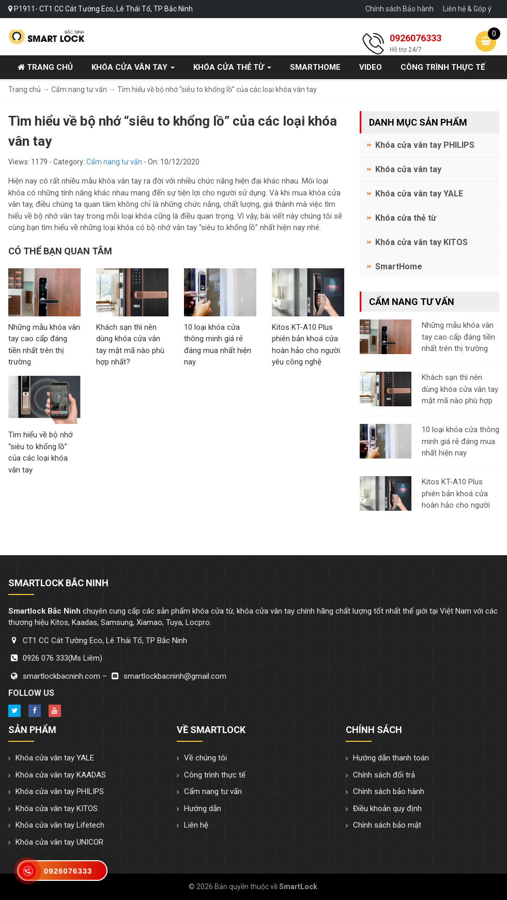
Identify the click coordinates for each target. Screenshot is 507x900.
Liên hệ (196, 825)
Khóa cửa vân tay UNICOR (59, 842)
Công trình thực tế (443, 67)
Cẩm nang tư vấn (114, 162)
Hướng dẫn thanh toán (391, 757)
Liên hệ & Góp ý (467, 9)
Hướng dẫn (202, 808)
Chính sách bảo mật (387, 825)
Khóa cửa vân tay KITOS (421, 242)
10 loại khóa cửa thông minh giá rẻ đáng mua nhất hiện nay (460, 441)
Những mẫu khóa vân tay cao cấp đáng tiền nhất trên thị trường (458, 337)
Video (370, 67)
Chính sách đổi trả (384, 775)
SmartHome (315, 67)
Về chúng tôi (205, 757)
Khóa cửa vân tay (133, 67)
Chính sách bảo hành (388, 791)
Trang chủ (45, 67)
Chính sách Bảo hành (399, 9)
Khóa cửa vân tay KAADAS (61, 775)
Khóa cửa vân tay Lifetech (60, 825)
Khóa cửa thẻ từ (232, 67)
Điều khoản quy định (387, 808)
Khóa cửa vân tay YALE (419, 194)
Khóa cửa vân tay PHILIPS (424, 145)
